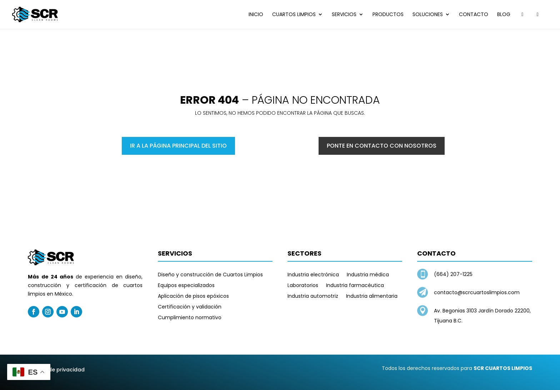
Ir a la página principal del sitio (178, 146)
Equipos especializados (186, 286)
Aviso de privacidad (59, 369)
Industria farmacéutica (355, 286)
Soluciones (427, 15)
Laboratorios (303, 286)
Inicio (256, 15)
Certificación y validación (189, 307)
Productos (388, 15)
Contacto (473, 15)
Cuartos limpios (294, 15)
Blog (503, 15)
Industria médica (368, 275)
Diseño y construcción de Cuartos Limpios (210, 275)
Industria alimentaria (372, 296)
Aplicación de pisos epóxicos (193, 296)
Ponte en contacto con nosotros (381, 146)
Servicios (344, 15)
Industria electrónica (313, 275)
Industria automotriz (313, 296)
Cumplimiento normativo (189, 318)
